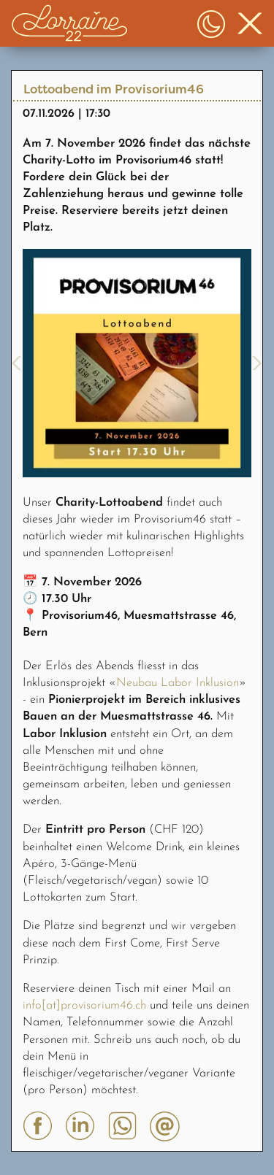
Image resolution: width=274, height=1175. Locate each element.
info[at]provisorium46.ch (84, 1006)
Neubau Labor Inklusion (177, 683)
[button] (69, 23)
